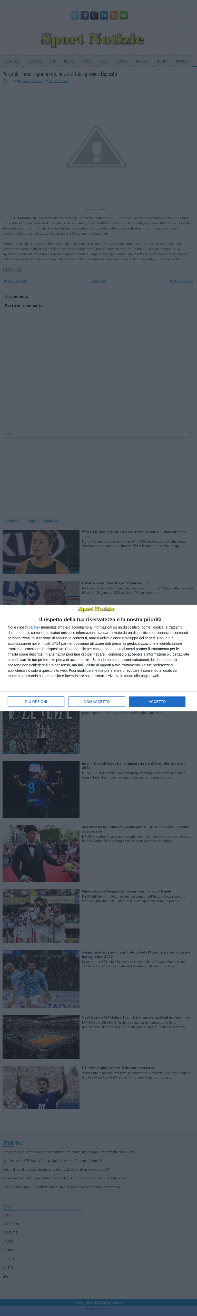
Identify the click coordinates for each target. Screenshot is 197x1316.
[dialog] (98, 658)
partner (34, 627)
